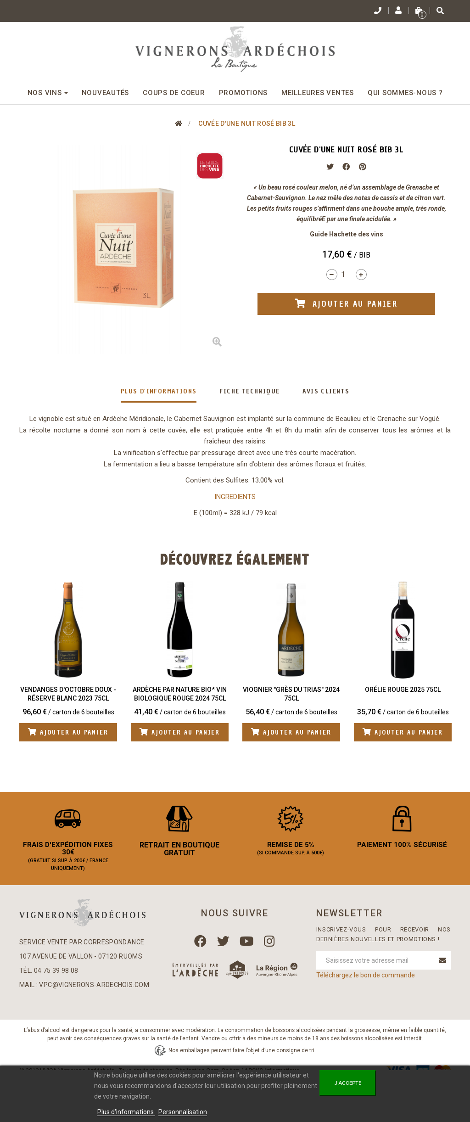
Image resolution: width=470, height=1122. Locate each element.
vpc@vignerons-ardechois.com (94, 990)
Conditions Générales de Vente (240, 1036)
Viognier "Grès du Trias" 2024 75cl (291, 694)
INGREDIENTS (235, 497)
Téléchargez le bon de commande (365, 981)
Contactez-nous (98, 1036)
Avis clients (325, 391)
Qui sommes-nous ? (325, 1036)
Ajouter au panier (70, 732)
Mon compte (46, 1036)
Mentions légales (157, 1036)
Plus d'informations (159, 391)
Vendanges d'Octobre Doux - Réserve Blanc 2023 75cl (68, 694)
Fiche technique (249, 391)
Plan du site (235, 1049)
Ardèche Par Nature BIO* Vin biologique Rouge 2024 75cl (180, 694)
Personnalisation (182, 1112)
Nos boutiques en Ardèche (401, 1036)
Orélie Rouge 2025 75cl (403, 689)
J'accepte (347, 1083)
